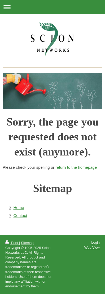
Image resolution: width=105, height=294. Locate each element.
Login (95, 242)
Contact (20, 215)
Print (12, 243)
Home (19, 207)
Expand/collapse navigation (52, 7)
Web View (92, 248)
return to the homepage (76, 167)
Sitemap (27, 243)
